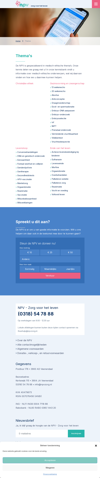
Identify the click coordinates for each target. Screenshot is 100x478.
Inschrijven (76, 433)
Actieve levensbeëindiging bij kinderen (65, 154)
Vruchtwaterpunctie (61, 141)
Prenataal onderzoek (61, 130)
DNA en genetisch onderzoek (31, 156)
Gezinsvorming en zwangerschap (67, 83)
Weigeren (50, 467)
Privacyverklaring (50, 474)
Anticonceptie (58, 99)
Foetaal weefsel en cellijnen (30, 164)
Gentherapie (23, 171)
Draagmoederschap (61, 103)
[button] (96, 445)
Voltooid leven (58, 194)
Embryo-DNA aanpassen (63, 110)
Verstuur (50, 275)
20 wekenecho (58, 91)
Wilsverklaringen (24, 202)
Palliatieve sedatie (60, 179)
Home (18, 41)
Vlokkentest (57, 138)
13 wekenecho (58, 87)
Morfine (55, 167)
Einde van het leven (60, 148)
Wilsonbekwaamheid (26, 198)
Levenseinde (58, 163)
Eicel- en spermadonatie (63, 106)
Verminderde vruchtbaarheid (65, 134)
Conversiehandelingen (27, 152)
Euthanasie (57, 159)
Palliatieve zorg (59, 183)
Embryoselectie (59, 118)
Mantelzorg (22, 183)
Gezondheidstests (25, 175)
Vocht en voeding (60, 190)
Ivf (53, 122)
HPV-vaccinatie (24, 179)
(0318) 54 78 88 (36, 314)
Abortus (55, 95)
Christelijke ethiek (24, 83)
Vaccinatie (22, 195)
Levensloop (22, 148)
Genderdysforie (24, 167)
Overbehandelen (59, 175)
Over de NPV (24, 340)
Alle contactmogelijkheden (32, 344)
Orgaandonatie (24, 187)
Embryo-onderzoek (61, 114)
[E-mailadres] (42, 433)
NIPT (54, 126)
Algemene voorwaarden (30, 348)
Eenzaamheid (23, 160)
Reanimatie (22, 191)
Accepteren (50, 460)
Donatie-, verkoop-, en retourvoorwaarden (40, 353)
